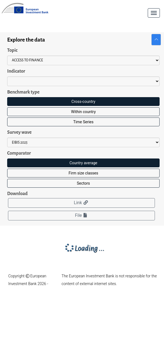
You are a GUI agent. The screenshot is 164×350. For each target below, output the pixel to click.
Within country (83, 112)
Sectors (83, 183)
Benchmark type (23, 92)
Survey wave (19, 132)
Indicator (16, 71)
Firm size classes (83, 173)
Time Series (83, 122)
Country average (83, 163)
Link (81, 202)
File (81, 215)
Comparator (19, 153)
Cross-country (83, 101)
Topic (12, 50)
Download (17, 193)
